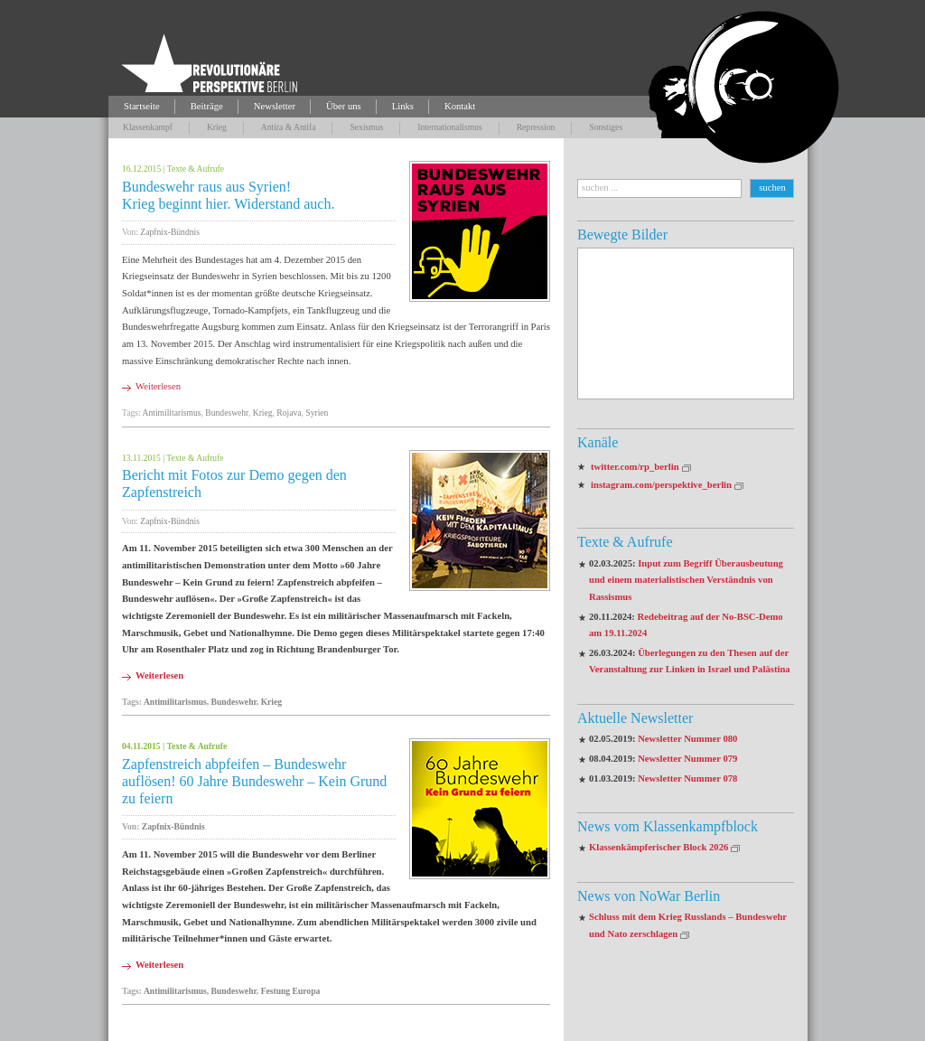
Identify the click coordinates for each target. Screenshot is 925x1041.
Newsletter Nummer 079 (687, 759)
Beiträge (207, 106)
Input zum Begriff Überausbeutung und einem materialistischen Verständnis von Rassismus (686, 580)
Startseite (142, 106)
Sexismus (366, 127)
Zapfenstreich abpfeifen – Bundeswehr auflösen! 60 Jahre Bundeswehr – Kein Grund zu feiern (254, 781)
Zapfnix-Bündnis (170, 232)
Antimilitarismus (172, 412)
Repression (536, 127)
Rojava (288, 412)
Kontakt (459, 106)
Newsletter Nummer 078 (687, 778)
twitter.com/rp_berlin (635, 467)
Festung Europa (291, 991)
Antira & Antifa (288, 127)
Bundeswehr (226, 412)
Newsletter (274, 106)
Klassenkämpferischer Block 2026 (658, 847)
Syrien (316, 412)
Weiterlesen (158, 386)
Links (403, 106)
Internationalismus (449, 127)
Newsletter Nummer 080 (687, 739)
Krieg (217, 127)
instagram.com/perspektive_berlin (661, 485)
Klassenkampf (148, 127)
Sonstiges (605, 127)
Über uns (343, 106)
